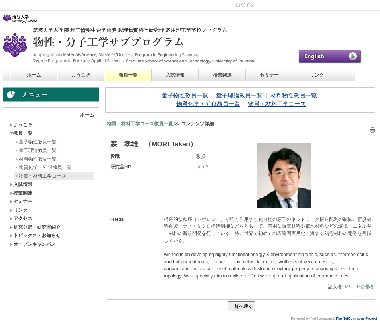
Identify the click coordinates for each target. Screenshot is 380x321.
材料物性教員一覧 (36, 159)
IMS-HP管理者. (359, 286)
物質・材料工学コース (40, 176)
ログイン (245, 5)
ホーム (34, 75)
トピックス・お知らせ (35, 235)
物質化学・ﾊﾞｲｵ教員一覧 (43, 167)
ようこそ (80, 75)
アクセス (20, 218)
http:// (202, 167)
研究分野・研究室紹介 (35, 227)
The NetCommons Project (356, 318)
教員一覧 (128, 75)
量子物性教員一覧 (36, 142)
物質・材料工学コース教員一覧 (140, 123)
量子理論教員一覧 (36, 150)
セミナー (269, 75)
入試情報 (175, 75)
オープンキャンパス (32, 244)
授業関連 (222, 75)
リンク (317, 75)
